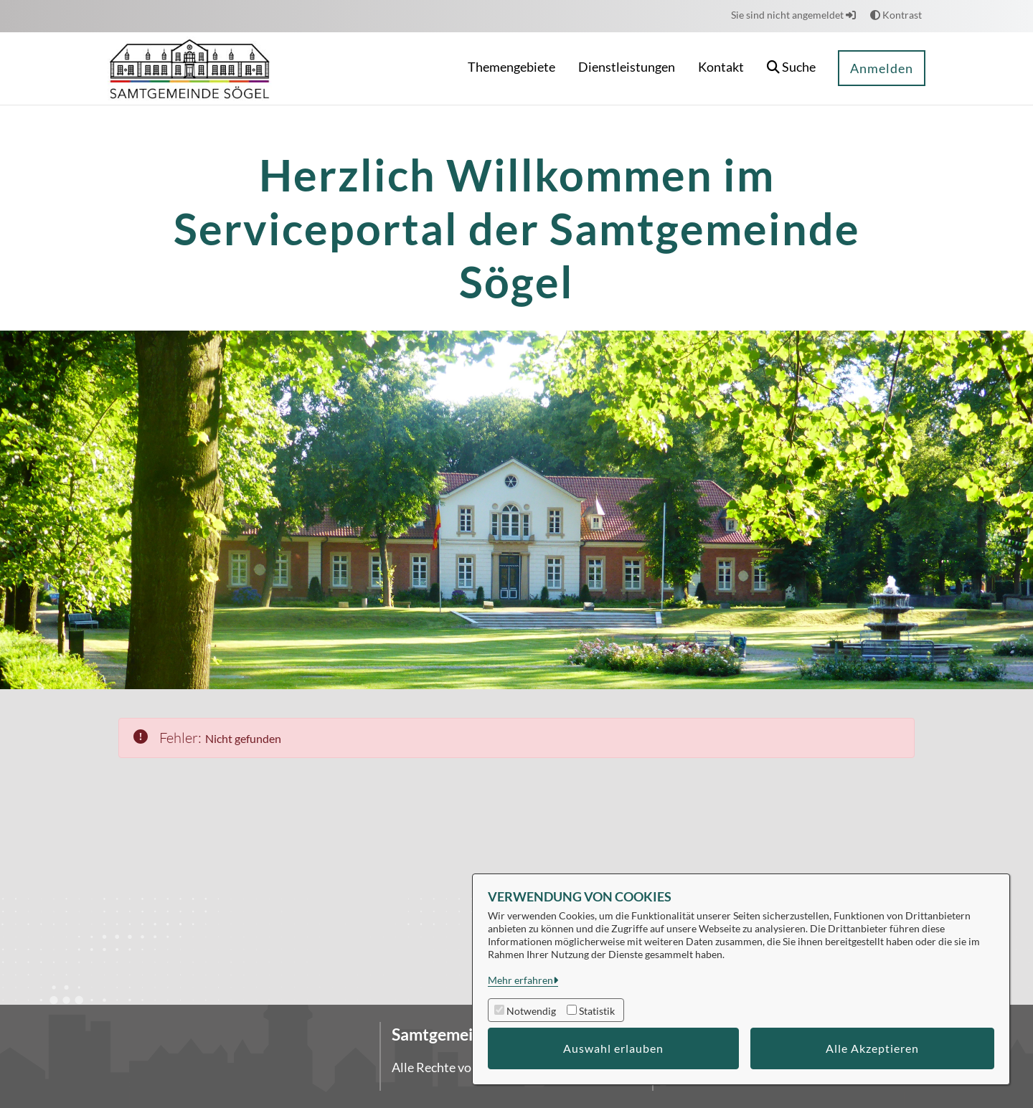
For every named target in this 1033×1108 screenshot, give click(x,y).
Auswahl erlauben (613, 1048)
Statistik (597, 1011)
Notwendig (531, 1011)
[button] (791, 68)
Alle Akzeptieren (872, 1048)
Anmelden (881, 68)
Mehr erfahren (520, 980)
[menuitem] (511, 68)
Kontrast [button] (896, 15)
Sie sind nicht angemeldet (793, 15)
